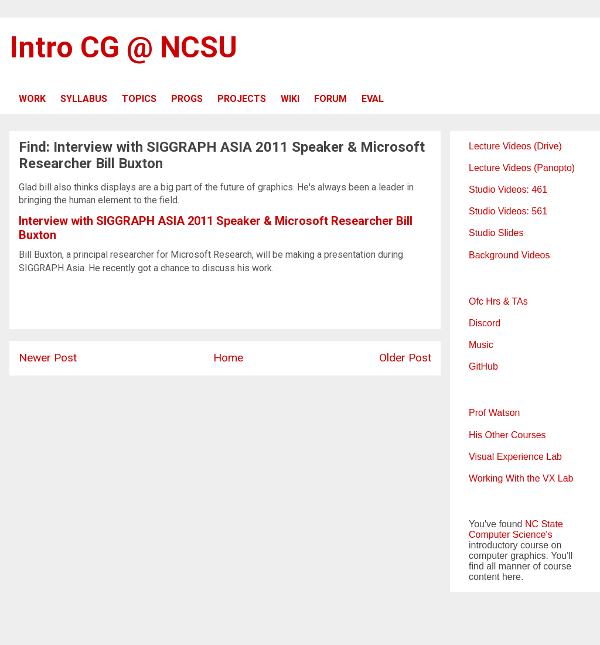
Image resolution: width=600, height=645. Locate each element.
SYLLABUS (83, 98)
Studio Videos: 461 (508, 189)
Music (481, 345)
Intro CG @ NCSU (123, 47)
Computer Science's (511, 535)
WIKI (290, 98)
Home (228, 357)
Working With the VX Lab (521, 478)
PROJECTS (241, 98)
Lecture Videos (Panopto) (522, 168)
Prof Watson (494, 413)
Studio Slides (496, 233)
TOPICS (139, 98)
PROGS (187, 98)
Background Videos (509, 255)
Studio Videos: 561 (508, 211)
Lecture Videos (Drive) (515, 146)
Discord (484, 323)
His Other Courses (507, 435)
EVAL (373, 98)
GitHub (483, 366)
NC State (544, 524)
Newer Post (48, 357)
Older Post (405, 357)
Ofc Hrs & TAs (498, 301)
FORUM (330, 98)
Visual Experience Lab (515, 457)
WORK (32, 98)
